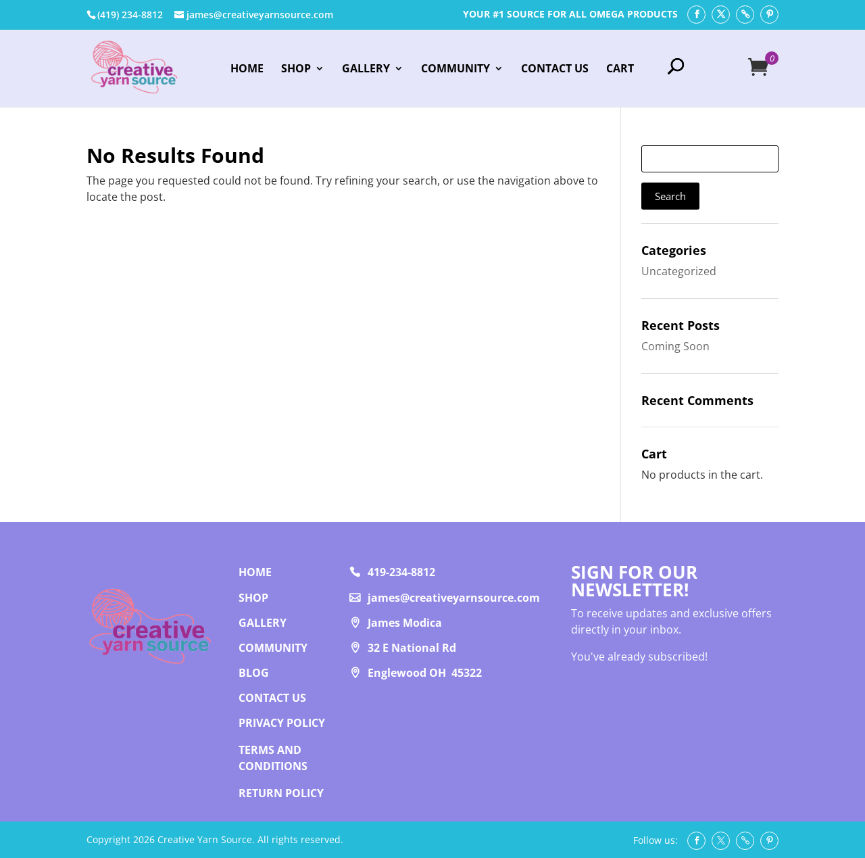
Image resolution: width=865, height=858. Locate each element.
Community (455, 70)
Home (247, 70)
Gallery (366, 70)
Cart (620, 70)
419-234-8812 (401, 572)
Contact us (272, 697)
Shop (296, 70)
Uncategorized (678, 271)
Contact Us (555, 70)
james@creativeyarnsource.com (454, 597)
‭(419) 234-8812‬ (130, 14)
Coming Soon (675, 346)
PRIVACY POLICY (282, 722)
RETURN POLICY (281, 793)
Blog (254, 672)
